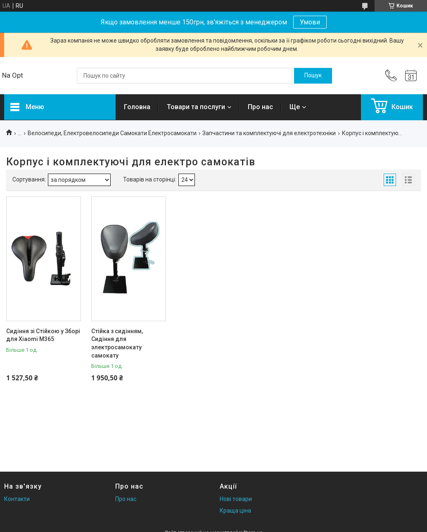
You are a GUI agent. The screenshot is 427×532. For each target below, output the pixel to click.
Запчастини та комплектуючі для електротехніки (269, 133)
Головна (137, 107)
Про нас (260, 107)
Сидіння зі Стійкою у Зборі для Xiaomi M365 (43, 335)
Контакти (17, 499)
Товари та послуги (196, 107)
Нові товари (236, 499)
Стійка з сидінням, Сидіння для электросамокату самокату (117, 343)
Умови (310, 22)
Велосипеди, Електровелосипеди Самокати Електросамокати (112, 133)
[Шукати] (313, 75)
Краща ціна (235, 510)
